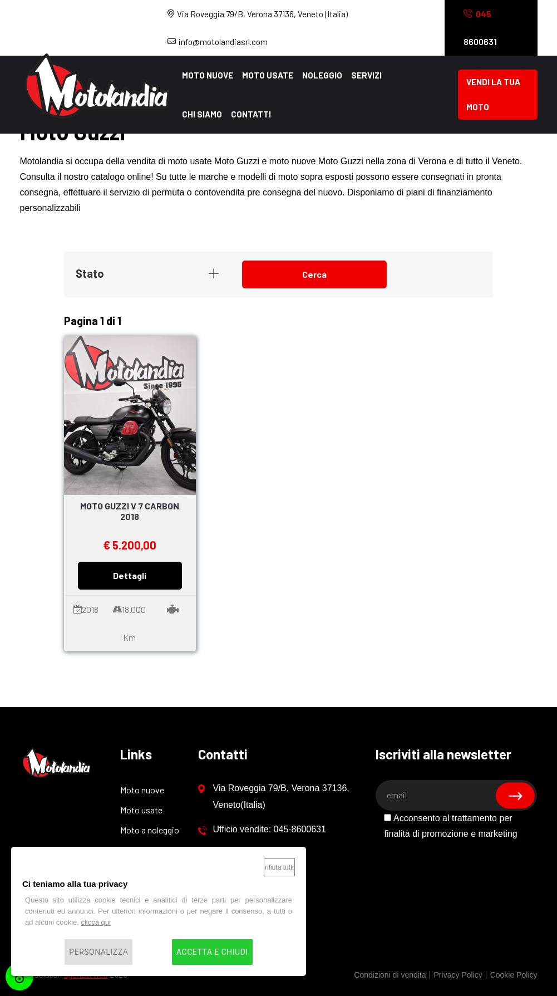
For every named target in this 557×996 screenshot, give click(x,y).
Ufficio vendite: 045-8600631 (262, 830)
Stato (147, 273)
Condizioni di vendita (390, 974)
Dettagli (129, 575)
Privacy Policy (458, 974)
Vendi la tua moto (493, 94)
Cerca (314, 274)
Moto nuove (207, 75)
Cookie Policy (514, 974)
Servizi (366, 75)
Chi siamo (202, 114)
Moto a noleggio (149, 830)
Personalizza (98, 952)
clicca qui (95, 922)
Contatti (251, 114)
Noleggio (322, 75)
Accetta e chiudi (212, 952)
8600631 (480, 27)
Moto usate (267, 75)
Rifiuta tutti (279, 867)
